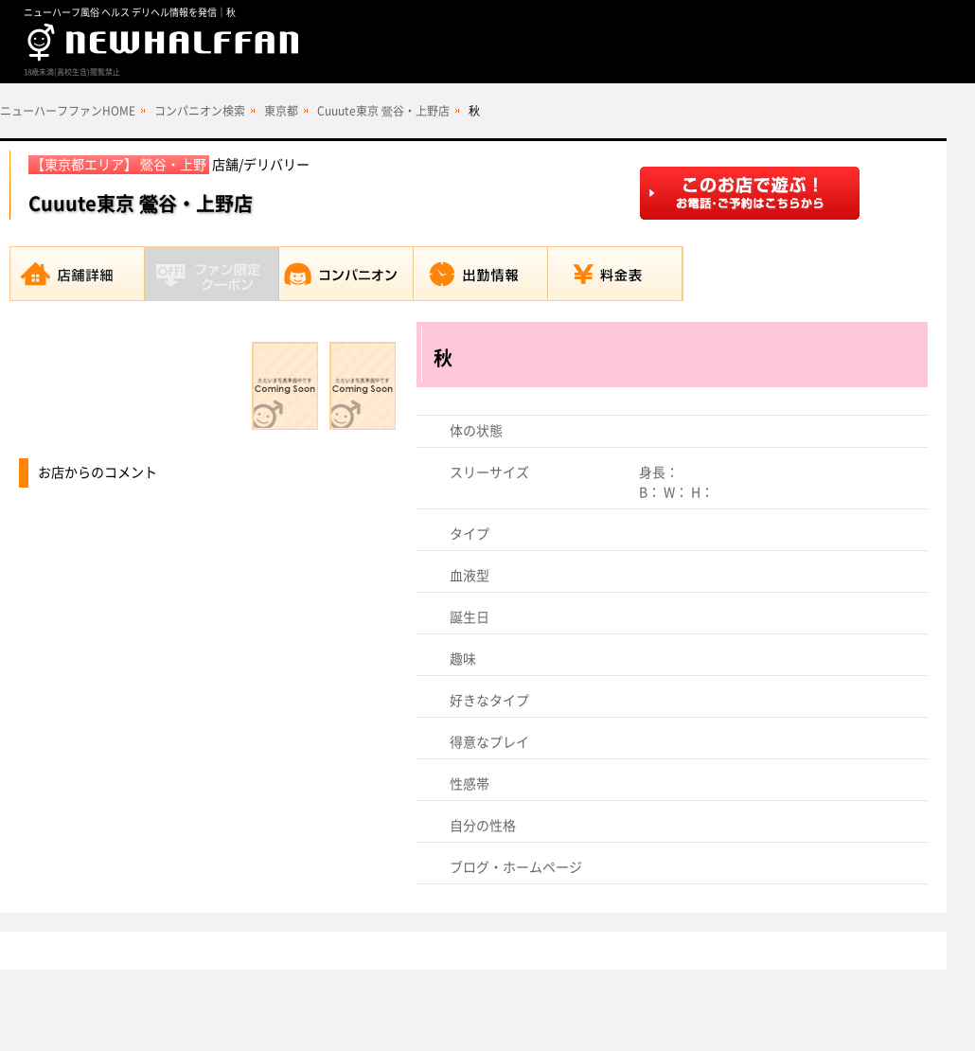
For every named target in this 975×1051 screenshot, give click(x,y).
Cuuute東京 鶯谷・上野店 (383, 110)
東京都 (281, 110)
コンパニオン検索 (199, 110)
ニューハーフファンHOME (67, 110)
